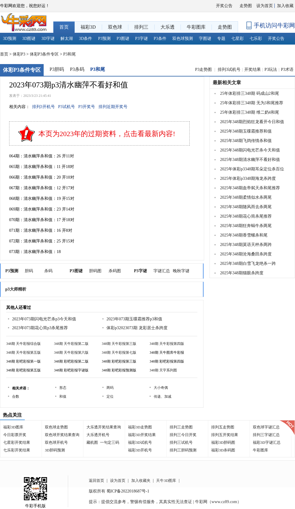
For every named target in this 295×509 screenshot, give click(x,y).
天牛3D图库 (166, 480)
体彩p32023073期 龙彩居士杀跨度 (137, 328)
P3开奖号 (86, 107)
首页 (4, 54)
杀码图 (115, 271)
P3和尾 (69, 54)
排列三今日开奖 (183, 435)
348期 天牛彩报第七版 (119, 352)
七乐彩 (256, 38)
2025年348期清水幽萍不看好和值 (250, 159)
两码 (110, 388)
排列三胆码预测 (183, 450)
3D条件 (85, 38)
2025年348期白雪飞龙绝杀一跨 (248, 263)
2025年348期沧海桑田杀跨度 (246, 254)
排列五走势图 (222, 427)
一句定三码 (109, 442)
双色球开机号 (56, 442)
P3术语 (287, 69)
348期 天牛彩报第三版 (119, 344)
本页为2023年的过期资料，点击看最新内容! (106, 134)
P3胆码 (57, 69)
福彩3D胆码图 (223, 442)
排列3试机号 (229, 69)
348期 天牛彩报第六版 (71, 352)
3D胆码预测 (55, 450)
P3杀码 (77, 69)
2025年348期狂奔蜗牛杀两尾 (246, 225)
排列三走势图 (181, 427)
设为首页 (264, 6)
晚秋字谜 (181, 271)
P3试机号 (66, 107)
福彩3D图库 (13, 427)
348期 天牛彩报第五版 (23, 352)
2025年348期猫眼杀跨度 (241, 273)
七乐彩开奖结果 (16, 450)
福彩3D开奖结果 (142, 435)
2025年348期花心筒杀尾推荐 (246, 216)
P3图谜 (123, 38)
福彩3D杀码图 (223, 450)
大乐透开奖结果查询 (103, 427)
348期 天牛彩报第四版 (167, 344)
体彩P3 (19, 54)
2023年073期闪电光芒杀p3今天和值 (44, 319)
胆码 (29, 271)
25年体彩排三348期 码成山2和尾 (249, 93)
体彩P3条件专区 (44, 54)
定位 (110, 396)
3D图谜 (28, 38)
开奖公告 (224, 6)
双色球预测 (182, 38)
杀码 (48, 271)
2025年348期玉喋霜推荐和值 (246, 131)
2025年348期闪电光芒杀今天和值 (250, 150)
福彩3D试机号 (140, 442)
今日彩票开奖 (14, 435)
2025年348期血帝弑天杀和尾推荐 (250, 188)
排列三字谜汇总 (266, 435)
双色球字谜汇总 (266, 427)
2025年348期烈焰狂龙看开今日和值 (252, 122)
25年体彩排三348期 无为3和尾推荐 (251, 103)
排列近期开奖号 (113, 107)
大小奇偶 (161, 388)
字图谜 (205, 38)
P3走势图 (204, 69)
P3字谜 (141, 38)
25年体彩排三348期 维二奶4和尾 (249, 112)
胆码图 (95, 271)
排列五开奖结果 (224, 435)
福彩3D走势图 (140, 427)
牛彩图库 (260, 450)
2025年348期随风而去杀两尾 (246, 207)
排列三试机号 (181, 442)
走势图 (246, 6)
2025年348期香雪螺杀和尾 (244, 235)
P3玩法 (271, 69)
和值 (62, 396)
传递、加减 (162, 396)
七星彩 (237, 38)
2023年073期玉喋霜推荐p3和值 (134, 319)
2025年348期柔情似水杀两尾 (246, 197)
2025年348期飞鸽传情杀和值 (246, 140)
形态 (62, 388)
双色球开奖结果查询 (62, 435)
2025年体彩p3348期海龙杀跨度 (248, 178)
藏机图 (92, 442)
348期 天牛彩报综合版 (23, 344)
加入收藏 (285, 6)
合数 (15, 396)
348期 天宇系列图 (163, 370)
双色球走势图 (56, 427)
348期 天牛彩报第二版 (71, 344)
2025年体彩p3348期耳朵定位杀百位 (252, 169)
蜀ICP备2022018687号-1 (127, 491)
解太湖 (66, 38)
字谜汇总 (161, 271)
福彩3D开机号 (140, 450)
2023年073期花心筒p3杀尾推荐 (40, 328)
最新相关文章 (227, 82)
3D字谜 (48, 38)
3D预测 (9, 38)
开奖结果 (252, 69)
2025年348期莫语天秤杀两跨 (246, 244)
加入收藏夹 (140, 480)
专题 (221, 38)
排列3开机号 (43, 107)
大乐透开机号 (97, 435)
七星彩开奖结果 (16, 442)
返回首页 (96, 480)
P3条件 (160, 38)
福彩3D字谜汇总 (267, 442)
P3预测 (104, 38)
